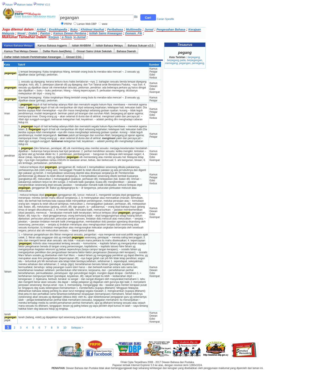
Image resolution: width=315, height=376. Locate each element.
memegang (171, 63)
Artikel (41, 29)
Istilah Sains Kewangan (105, 33)
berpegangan (194, 60)
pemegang (198, 63)
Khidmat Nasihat (92, 29)
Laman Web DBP (87, 23)
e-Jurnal (79, 37)
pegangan (184, 63)
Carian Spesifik (165, 19)
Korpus (54, 37)
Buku (74, 29)
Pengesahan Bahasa (170, 29)
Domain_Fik (133, 33)
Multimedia (133, 29)
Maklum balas (24, 4)
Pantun (45, 33)
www (104, 23)
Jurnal (148, 29)
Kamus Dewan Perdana (69, 33)
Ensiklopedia (58, 29)
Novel (21, 33)
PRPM (68, 23)
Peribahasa (115, 29)
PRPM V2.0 (43, 4)
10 (64, 327)
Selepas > (77, 327)
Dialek (32, 33)
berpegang (194, 57)
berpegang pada (176, 60)
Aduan (9, 4)
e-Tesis (66, 37)
